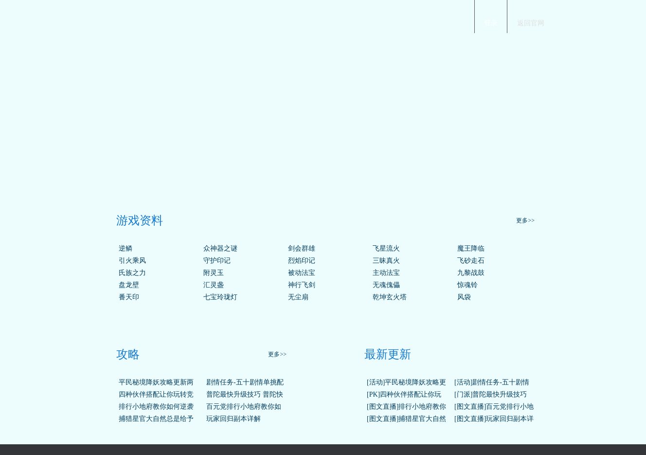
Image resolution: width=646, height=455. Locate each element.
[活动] (376, 382)
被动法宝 (301, 272)
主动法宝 (386, 272)
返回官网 (530, 23)
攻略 (128, 354)
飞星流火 (386, 248)
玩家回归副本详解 (233, 418)
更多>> (525, 220)
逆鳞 (125, 248)
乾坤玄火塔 (390, 297)
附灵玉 (213, 272)
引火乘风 (132, 260)
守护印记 (217, 260)
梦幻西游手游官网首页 (128, 15)
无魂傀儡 (386, 285)
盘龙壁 (129, 285)
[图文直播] (382, 406)
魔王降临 (470, 248)
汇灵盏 (213, 285)
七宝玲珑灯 (220, 297)
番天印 (129, 297)
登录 (491, 23)
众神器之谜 (220, 248)
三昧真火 (386, 260)
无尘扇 (298, 297)
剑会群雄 (301, 248)
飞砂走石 (470, 260)
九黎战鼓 (470, 272)
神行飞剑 (301, 285)
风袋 (464, 297)
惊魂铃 (467, 285)
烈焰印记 (301, 260)
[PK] (373, 394)
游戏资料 (139, 220)
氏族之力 (132, 272)
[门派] (463, 394)
